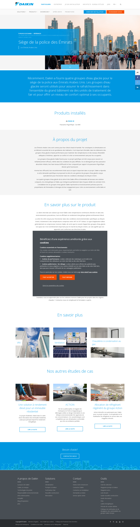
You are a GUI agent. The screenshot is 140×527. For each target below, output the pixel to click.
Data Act (65, 524)
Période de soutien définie (109, 506)
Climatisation (49, 485)
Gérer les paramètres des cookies (53, 285)
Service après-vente (79, 496)
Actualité (20, 498)
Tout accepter (48, 277)
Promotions (69, 12)
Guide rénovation (106, 498)
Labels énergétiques (107, 504)
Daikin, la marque (23, 487)
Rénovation (48, 496)
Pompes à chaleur (51, 487)
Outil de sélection (106, 485)
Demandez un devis (79, 493)
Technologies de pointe (25, 490)
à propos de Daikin (23, 485)
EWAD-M (71, 121)
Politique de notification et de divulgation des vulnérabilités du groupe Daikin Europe (111, 511)
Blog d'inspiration (23, 501)
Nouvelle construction (52, 493)
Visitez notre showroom (80, 485)
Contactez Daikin (78, 487)
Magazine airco (105, 490)
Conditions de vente (37, 524)
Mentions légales (33, 522)
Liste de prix (104, 493)
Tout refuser (67, 277)
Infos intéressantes (24, 496)
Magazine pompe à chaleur (109, 487)
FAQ (102, 501)
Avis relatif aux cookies (47, 522)
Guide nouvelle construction (109, 496)
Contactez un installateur (81, 490)
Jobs (19, 504)
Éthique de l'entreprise (22, 524)
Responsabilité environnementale (28, 493)
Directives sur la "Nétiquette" (52, 524)
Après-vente (57, 12)
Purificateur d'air (50, 490)
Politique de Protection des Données (66, 522)
